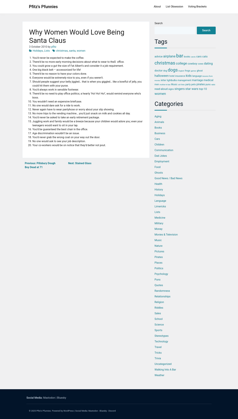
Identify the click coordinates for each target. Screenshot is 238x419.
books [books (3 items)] (187, 56)
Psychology (161, 274)
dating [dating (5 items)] (208, 63)
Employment (162, 161)
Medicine (160, 217)
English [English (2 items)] (181, 71)
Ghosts (159, 172)
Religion (159, 302)
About (157, 6)
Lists (47, 50)
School (159, 319)
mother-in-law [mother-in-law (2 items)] (165, 85)
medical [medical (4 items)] (208, 80)
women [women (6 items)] (160, 94)
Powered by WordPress (63, 411)
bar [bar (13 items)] (179, 56)
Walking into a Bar (165, 369)
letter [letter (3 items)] (163, 80)
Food (157, 167)
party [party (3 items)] (188, 84)
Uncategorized (163, 364)
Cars (157, 138)
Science (159, 324)
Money (158, 229)
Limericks (160, 206)
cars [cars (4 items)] (199, 56)
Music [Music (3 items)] (174, 84)
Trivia (158, 358)
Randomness (162, 290)
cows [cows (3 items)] (200, 63)
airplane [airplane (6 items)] (169, 56)
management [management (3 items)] (184, 80)
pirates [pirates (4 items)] (200, 84)
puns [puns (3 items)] (208, 84)
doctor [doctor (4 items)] (158, 70)
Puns (157, 279)
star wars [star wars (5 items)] (191, 89)
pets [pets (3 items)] (193, 84)
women (81, 50)
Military (159, 223)
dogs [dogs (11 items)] (173, 70)
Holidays (38, 50)
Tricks (158, 352)
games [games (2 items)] (193, 71)
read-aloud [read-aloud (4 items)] (161, 89)
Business (160, 133)
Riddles (159, 307)
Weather (159, 375)
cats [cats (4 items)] (205, 56)
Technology (161, 341)
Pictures (159, 251)
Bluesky (61, 397)
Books (158, 127)
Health (158, 184)
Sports (158, 330)
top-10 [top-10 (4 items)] (203, 89)
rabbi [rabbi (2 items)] (213, 85)
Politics (159, 268)
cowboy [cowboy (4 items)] (192, 63)
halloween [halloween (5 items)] (162, 76)
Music (158, 240)
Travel (158, 347)
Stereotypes (162, 335)
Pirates (159, 257)
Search (159, 23)
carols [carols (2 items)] (193, 57)
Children (159, 144)
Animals (159, 122)
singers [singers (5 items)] (180, 89)
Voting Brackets (197, 6)
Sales (158, 313)
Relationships (162, 296)
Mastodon (49, 397)
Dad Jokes (161, 155)
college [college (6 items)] (181, 63)
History (159, 189)
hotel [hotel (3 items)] (172, 76)
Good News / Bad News (168, 178)
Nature (158, 245)
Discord (112, 411)
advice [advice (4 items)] (158, 56)
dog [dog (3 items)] (165, 70)
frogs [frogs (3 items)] (187, 70)
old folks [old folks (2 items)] (181, 85)
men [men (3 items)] (157, 84)
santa (72, 50)
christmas (62, 50)
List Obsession (174, 6)
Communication (164, 150)
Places (158, 262)
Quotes (159, 285)
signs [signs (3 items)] (171, 89)
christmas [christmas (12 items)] (165, 63)
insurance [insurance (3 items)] (180, 76)
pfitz (53, 46)
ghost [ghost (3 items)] (200, 70)
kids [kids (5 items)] (189, 76)
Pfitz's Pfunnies (43, 6)
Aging (158, 116)
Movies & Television (166, 234)
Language (160, 200)
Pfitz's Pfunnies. (43, 411)
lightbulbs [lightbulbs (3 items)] (172, 80)
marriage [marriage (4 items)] (197, 80)
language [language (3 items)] (197, 76)
